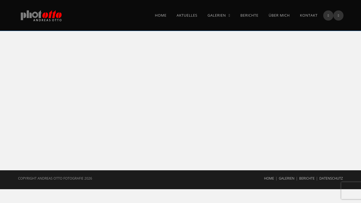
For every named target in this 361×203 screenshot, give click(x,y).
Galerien (286, 178)
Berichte (307, 178)
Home (269, 178)
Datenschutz (331, 178)
